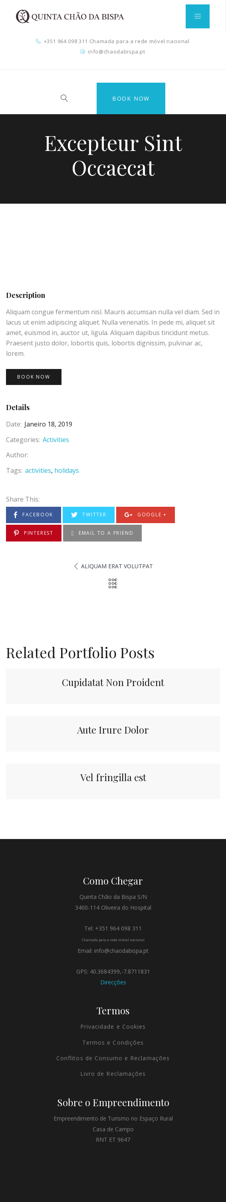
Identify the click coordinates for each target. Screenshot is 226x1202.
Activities (56, 439)
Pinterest (34, 533)
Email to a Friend (102, 533)
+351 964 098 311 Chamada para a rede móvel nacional (117, 41)
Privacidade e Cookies (113, 1026)
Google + (145, 515)
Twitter (89, 515)
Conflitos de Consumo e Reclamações (113, 1058)
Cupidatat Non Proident (113, 682)
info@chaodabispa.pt (116, 51)
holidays (66, 470)
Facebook (33, 515)
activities (38, 470)
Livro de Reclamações (113, 1073)
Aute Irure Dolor (113, 729)
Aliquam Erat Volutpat (117, 566)
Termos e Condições (113, 1042)
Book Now (131, 98)
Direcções (113, 982)
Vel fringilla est (113, 777)
